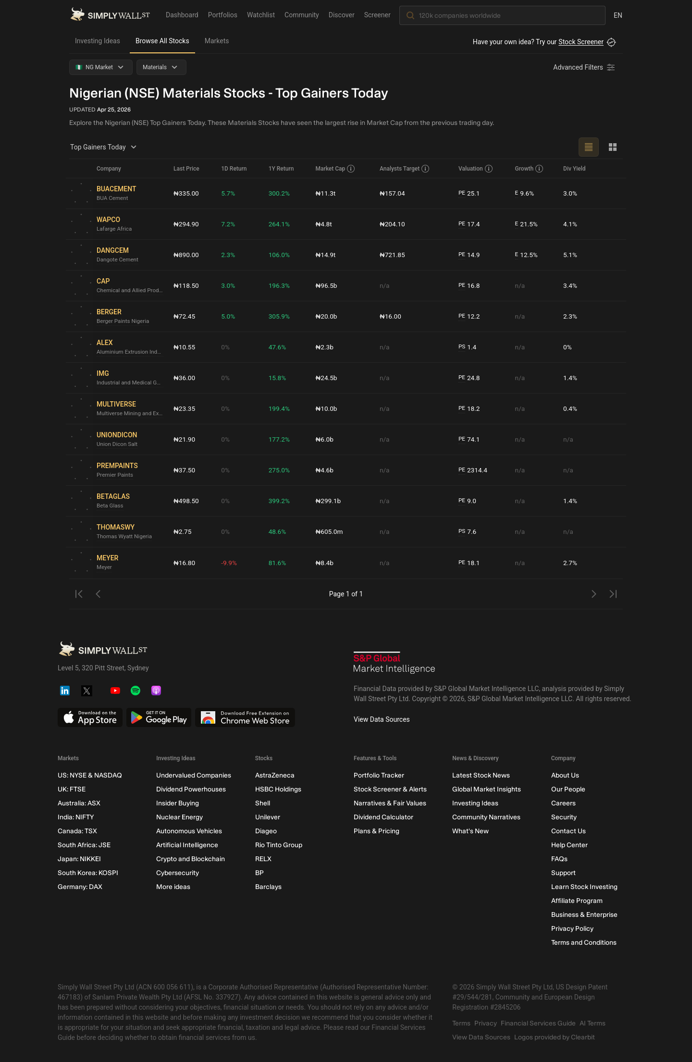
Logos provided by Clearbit (554, 1037)
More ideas (173, 887)
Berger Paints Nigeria (124, 321)
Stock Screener (581, 42)
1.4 (467, 347)
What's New (470, 831)
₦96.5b (327, 285)
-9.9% (230, 563)
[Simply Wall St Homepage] (110, 15)
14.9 (469, 254)
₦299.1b (329, 501)
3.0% (570, 193)
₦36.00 (184, 378)
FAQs (559, 859)
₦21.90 (184, 439)
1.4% (570, 378)
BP (259, 873)
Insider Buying (177, 803)
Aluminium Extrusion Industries (131, 352)
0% (226, 347)
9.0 (467, 501)
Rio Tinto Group (278, 845)
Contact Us (568, 831)
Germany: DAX (80, 887)
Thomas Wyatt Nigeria (125, 536)
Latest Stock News (481, 775)
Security (564, 817)
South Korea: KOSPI (88, 873)
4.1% (570, 224)
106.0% (279, 255)
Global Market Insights (486, 789)
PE (461, 193)
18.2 (469, 408)
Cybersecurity (177, 873)
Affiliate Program (577, 901)
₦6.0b (325, 439)
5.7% (229, 193)
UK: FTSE (72, 789)
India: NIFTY (76, 817)
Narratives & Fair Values (390, 803)
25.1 (469, 193)
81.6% (278, 563)
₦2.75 (182, 531)
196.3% (279, 285)
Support (563, 873)
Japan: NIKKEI (79, 859)
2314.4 (473, 470)
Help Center (569, 845)
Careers (563, 803)
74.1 (469, 439)
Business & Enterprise (584, 915)
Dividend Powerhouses (191, 789)
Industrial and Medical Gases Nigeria (131, 383)
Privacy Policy (572, 929)
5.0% (229, 316)
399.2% (279, 501)
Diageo (266, 831)
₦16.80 (184, 563)
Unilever (267, 817)
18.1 (469, 563)
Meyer (104, 567)
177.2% (279, 439)
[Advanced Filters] (585, 67)
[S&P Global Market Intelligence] (394, 664)
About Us (565, 775)
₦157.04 (393, 193)
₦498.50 (186, 501)
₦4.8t (324, 224)
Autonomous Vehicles (189, 831)
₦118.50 (186, 285)
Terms (461, 1023)
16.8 (469, 285)
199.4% (279, 408)
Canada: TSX (77, 831)
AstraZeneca (275, 775)
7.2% (229, 224)
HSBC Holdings (278, 789)
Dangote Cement (118, 260)
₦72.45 (184, 316)
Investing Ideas (97, 41)
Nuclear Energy (179, 817)
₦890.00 (186, 255)
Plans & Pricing (376, 831)
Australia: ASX (79, 803)
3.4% (570, 285)
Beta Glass (110, 506)
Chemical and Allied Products (131, 290)
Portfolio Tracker (379, 775)
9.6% (525, 193)
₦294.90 (186, 224)
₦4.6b (325, 470)
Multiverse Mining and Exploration (131, 413)
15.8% (278, 378)
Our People (568, 789)
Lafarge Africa (115, 229)
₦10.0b (327, 408)
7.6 (467, 531)
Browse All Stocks (162, 41)
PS (462, 347)
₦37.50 (184, 470)
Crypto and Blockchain (190, 859)
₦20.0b (327, 316)
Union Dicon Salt (118, 444)
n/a (385, 285)
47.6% (278, 347)
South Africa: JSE (84, 845)
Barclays (268, 887)
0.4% (570, 408)
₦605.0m (330, 531)
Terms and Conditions (584, 943)
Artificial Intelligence (187, 845)
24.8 (469, 378)
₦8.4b (325, 563)
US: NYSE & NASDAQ (90, 775)
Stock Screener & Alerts (390, 789)
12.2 (469, 316)
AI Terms (593, 1023)
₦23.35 (184, 408)
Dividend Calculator (383, 817)
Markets (217, 41)
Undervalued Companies (193, 775)
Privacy (485, 1023)
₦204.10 (393, 224)
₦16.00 (391, 316)
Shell (262, 803)
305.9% (279, 316)
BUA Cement (113, 198)
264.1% (279, 224)
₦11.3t (326, 193)
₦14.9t (326, 255)
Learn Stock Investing (584, 887)
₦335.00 (186, 193)
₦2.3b (325, 347)
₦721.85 (393, 255)
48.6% (278, 531)
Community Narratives (486, 817)
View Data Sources (382, 719)
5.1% (570, 255)
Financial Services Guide (538, 1023)
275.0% (279, 470)
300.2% (279, 193)
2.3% (229, 255)
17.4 (469, 224)
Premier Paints (115, 475)
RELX (263, 859)
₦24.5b (327, 378)
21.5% (526, 224)
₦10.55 (184, 347)
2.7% (570, 563)
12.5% (526, 254)
